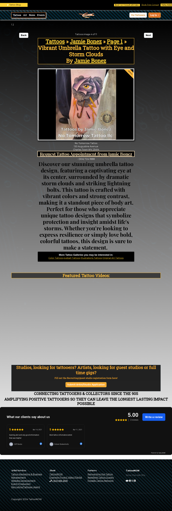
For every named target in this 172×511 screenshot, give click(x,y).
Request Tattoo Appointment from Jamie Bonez (86, 154)
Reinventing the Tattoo (100, 474)
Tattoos (17, 15)
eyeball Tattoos (71, 258)
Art (25, 15)
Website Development (23, 480)
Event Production (21, 484)
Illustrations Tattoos (91, 258)
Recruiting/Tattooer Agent (25, 487)
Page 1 (115, 41)
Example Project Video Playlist (65, 477)
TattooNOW (56, 474)
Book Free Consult (152, 5)
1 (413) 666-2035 (58, 480)
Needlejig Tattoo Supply (101, 477)
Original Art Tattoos (113, 258)
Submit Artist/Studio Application (86, 384)
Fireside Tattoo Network (101, 480)
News (32, 15)
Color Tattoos (55, 258)
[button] (138, 15)
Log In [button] (153, 15)
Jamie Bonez (86, 41)
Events (41, 15)
